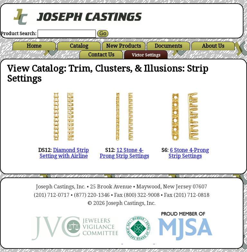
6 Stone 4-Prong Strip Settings (189, 153)
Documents (168, 46)
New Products (123, 46)
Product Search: (18, 33)
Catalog (79, 46)
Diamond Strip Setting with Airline (64, 153)
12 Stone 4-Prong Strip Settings (124, 153)
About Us (213, 46)
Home (34, 46)
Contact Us (101, 55)
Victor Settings (146, 55)
